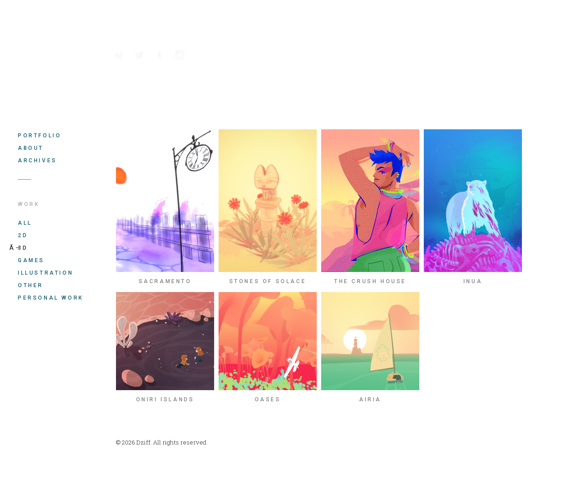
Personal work (50, 298)
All (25, 223)
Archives (37, 160)
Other (30, 285)
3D (23, 248)
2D (23, 235)
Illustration (45, 273)
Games (31, 260)
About (31, 148)
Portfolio (39, 135)
